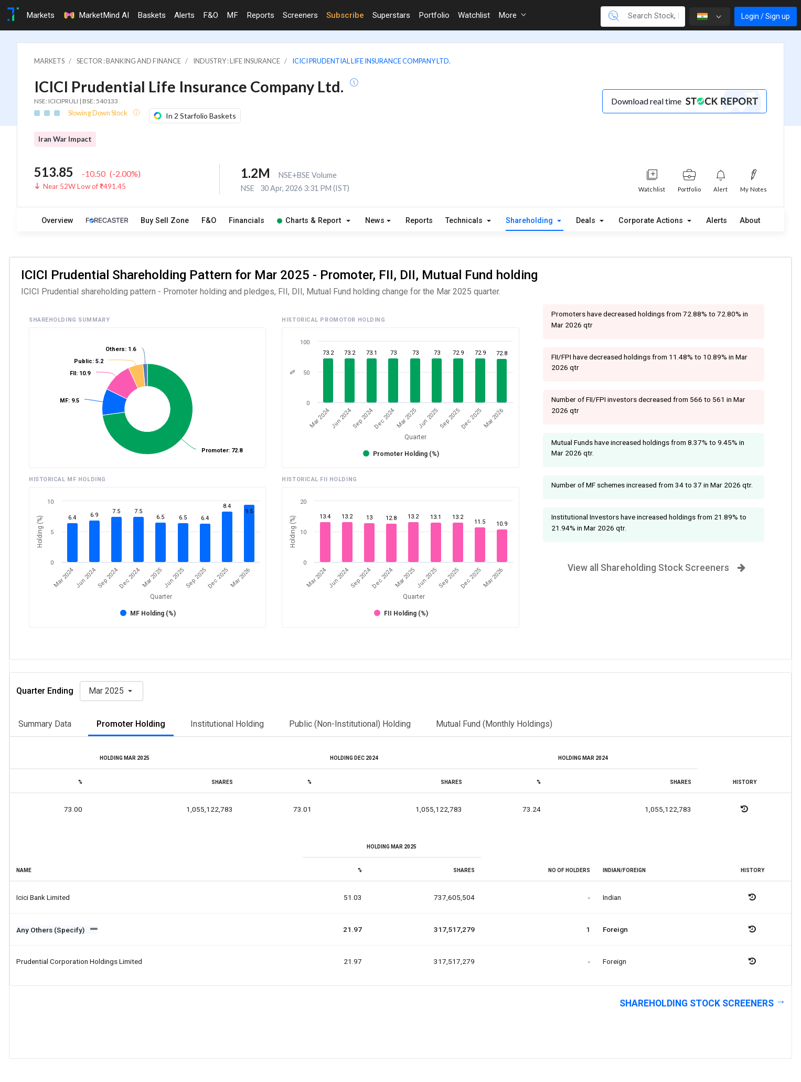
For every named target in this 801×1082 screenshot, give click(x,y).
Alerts (716, 220)
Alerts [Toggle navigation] (184, 15)
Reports (419, 220)
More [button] (512, 15)
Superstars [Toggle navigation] (391, 15)
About (750, 220)
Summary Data (44, 724)
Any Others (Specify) (51, 930)
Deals (586, 220)
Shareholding (530, 220)
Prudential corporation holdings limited (79, 961)
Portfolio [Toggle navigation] (434, 15)
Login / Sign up (765, 16)
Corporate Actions (651, 220)
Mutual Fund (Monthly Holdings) (494, 724)
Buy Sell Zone (165, 220)
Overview (57, 220)
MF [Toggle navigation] (232, 15)
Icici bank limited (43, 897)
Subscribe (345, 15)
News (375, 220)
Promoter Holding (131, 724)
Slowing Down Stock (98, 113)
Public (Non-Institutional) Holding (350, 724)
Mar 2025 (107, 691)
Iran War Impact (65, 139)
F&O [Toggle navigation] (210, 15)
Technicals (465, 220)
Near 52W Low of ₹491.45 (84, 186)
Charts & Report (309, 220)
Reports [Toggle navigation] (260, 15)
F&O (208, 220)
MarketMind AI (96, 15)
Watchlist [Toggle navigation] (474, 15)
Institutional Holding (227, 724)
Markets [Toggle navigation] (40, 15)
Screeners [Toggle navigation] (300, 15)
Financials (246, 220)
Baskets (151, 15)
